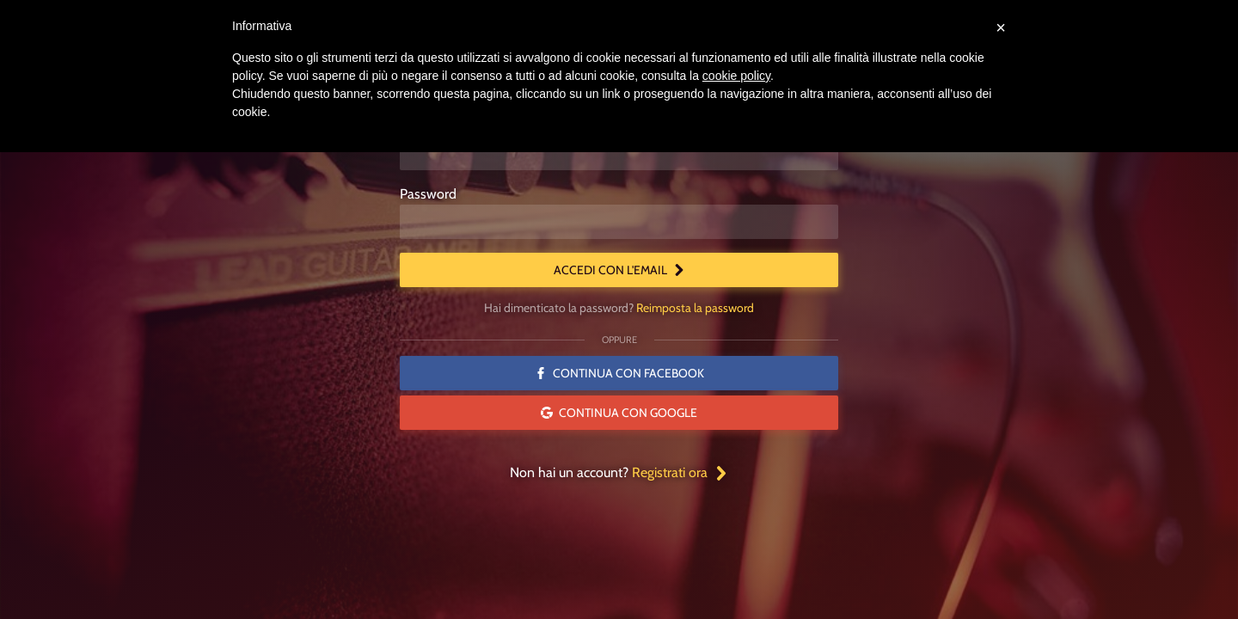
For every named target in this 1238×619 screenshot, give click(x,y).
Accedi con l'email (619, 270)
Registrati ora (680, 472)
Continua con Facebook (619, 373)
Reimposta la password (695, 308)
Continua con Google (619, 412)
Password (428, 194)
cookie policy (736, 76)
